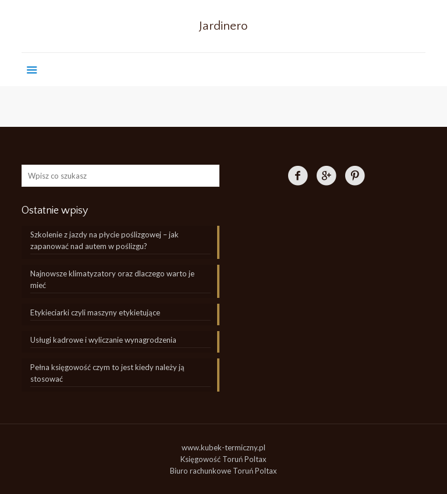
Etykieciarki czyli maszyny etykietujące (95, 312)
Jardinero (223, 26)
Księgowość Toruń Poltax (223, 459)
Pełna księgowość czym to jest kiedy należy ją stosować (107, 372)
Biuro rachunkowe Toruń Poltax (223, 470)
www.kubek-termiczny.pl (223, 447)
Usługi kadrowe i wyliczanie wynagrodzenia (103, 339)
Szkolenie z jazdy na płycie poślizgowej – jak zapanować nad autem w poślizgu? (104, 240)
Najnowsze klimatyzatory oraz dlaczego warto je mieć (112, 279)
